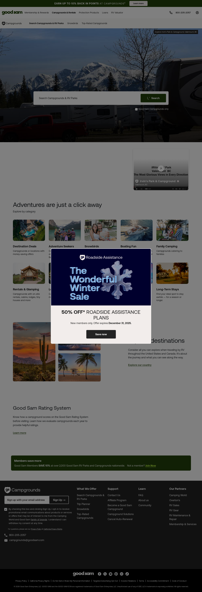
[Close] (147, 253)
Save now (101, 334)
